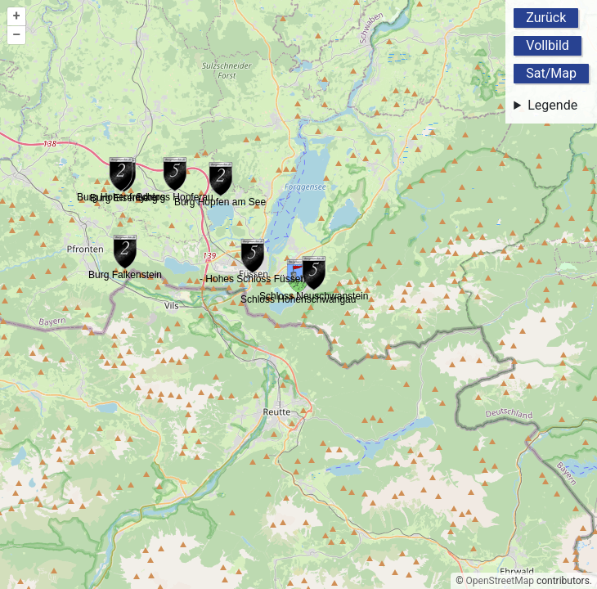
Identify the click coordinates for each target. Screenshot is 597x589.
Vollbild (547, 45)
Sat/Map (551, 73)
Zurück (546, 17)
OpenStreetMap (500, 581)
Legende (552, 105)
